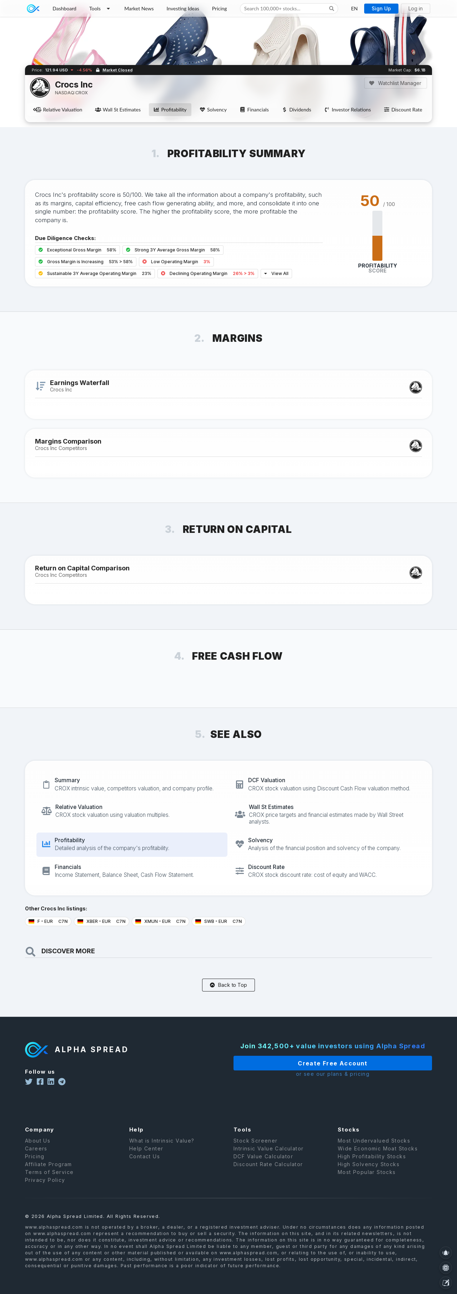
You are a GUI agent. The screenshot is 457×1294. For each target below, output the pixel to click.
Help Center (146, 1158)
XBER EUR (101, 921)
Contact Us (144, 1166)
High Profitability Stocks (372, 1166)
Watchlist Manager (395, 83)
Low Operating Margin (176, 261)
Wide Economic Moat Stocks (378, 1158)
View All (276, 273)
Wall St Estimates (118, 109)
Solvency (213, 109)
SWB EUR (218, 921)
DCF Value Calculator (263, 1166)
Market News (139, 8)
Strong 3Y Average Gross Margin (173, 250)
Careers (36, 1158)
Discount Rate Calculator (268, 1174)
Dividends (296, 109)
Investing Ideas (183, 8)
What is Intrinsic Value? (162, 1151)
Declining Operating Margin (208, 273)
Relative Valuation (58, 109)
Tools (100, 8)
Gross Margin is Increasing (86, 261)
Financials (254, 109)
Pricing (219, 8)
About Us (37, 1151)
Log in (415, 8)
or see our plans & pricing (313, 1074)
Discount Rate (403, 109)
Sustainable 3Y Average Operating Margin (95, 273)
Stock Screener (255, 1151)
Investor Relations (347, 109)
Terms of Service (49, 1182)
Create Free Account (313, 1063)
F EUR (48, 921)
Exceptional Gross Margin (77, 250)
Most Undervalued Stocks (374, 1151)
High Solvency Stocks (369, 1174)
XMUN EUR (160, 921)
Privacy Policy (45, 1190)
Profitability (170, 109)
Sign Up (381, 8)
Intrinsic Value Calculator (268, 1158)
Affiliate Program (48, 1174)
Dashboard (64, 8)
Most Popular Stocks (367, 1182)
